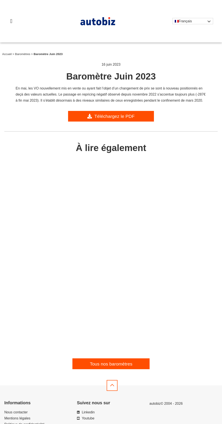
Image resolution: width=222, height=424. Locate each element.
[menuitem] (192, 21)
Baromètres (22, 54)
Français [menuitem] (185, 21)
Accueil (7, 54)
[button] (11, 21)
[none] (192, 21)
